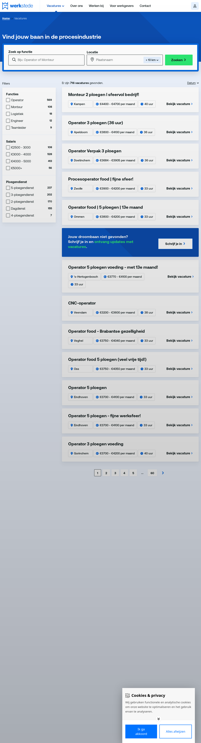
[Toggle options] (159, 719)
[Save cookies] (141, 731)
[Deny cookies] (175, 731)
